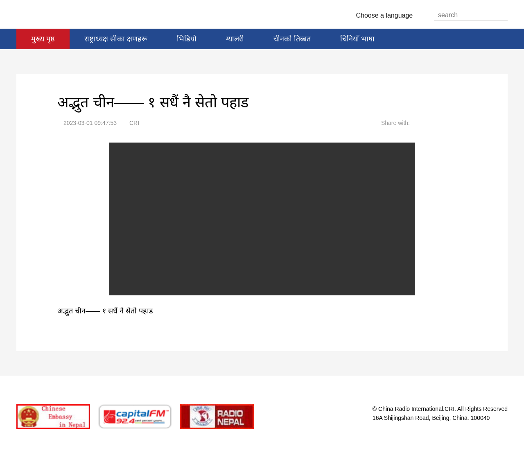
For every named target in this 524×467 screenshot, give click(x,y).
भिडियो (186, 39)
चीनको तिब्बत (292, 39)
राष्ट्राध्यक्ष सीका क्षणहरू (115, 39)
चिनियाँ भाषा (357, 39)
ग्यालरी (235, 39)
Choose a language (388, 15)
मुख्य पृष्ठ (43, 39)
